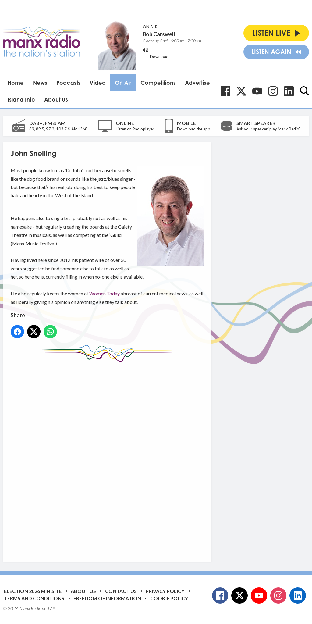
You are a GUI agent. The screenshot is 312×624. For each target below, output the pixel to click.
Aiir (53, 608)
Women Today (104, 293)
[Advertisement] (125, 457)
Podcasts (68, 82)
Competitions (158, 82)
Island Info (21, 99)
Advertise (197, 82)
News (40, 82)
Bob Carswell (159, 34)
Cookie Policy (169, 598)
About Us (56, 99)
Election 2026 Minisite (33, 591)
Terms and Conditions (34, 598)
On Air (123, 82)
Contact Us (121, 591)
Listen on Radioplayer (135, 129)
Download (159, 56)
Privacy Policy (165, 591)
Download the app (193, 129)
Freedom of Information (107, 598)
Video (98, 82)
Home (16, 82)
